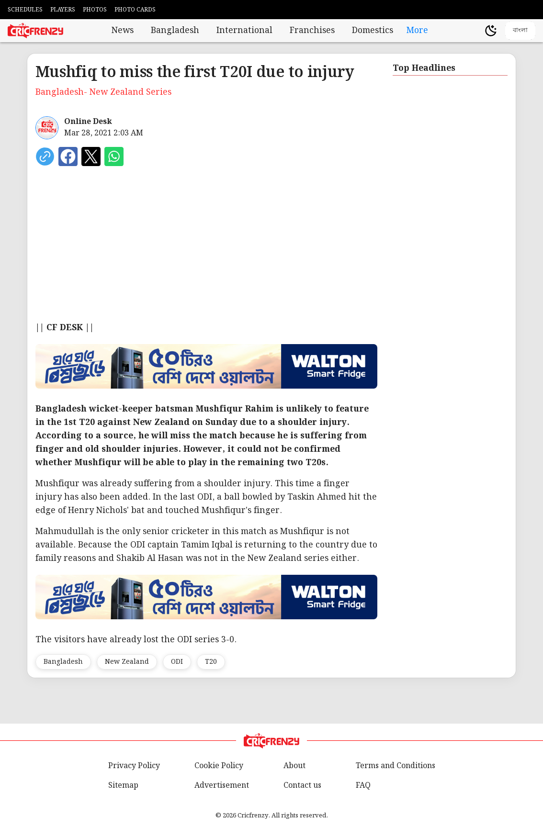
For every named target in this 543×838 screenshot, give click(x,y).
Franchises (312, 30)
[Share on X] (91, 156)
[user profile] (474, 31)
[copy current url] (45, 156)
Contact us (302, 786)
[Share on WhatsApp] (114, 156)
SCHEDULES (25, 9)
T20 (211, 662)
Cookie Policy (218, 766)
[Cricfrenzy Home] (35, 30)
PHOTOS (95, 9)
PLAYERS (62, 9)
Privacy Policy (134, 766)
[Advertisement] (206, 249)
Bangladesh (175, 30)
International (244, 30)
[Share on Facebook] (68, 156)
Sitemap (123, 786)
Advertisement (221, 786)
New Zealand (127, 662)
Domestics (372, 30)
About (294, 766)
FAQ (363, 786)
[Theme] (490, 30)
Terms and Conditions (395, 766)
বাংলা (520, 30)
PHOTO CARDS (135, 9)
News (123, 30)
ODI (177, 662)
